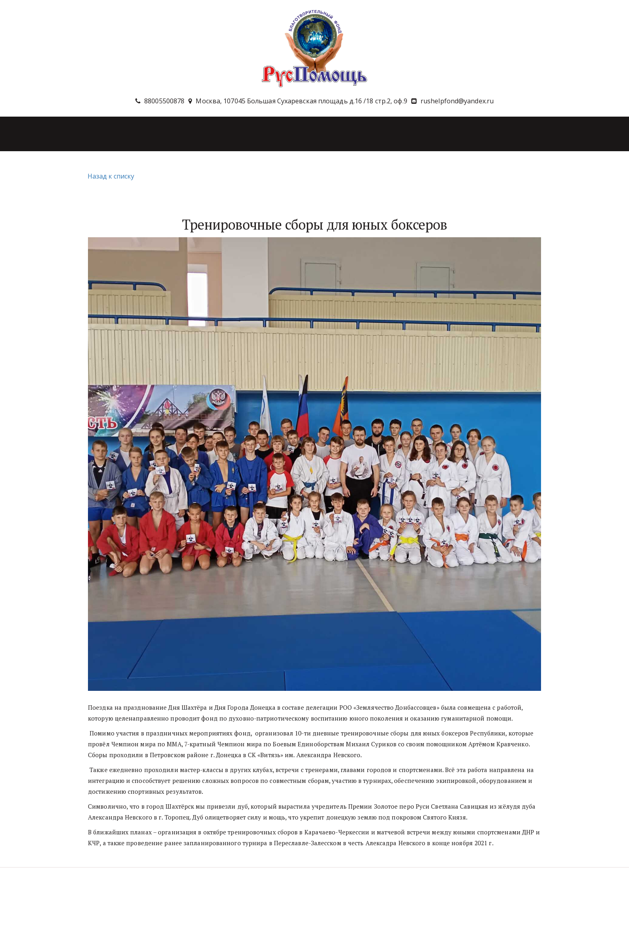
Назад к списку (110, 176)
